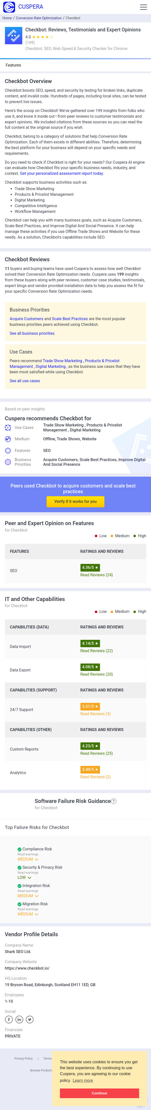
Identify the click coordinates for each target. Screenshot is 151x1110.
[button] (143, 7)
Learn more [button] (83, 1080)
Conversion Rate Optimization (39, 18)
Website (89, 439)
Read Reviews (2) (95, 777)
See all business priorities (32, 333)
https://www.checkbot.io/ (27, 968)
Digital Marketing (85, 430)
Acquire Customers (27, 318)
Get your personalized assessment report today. (62, 173)
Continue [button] (99, 1093)
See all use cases (25, 380)
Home (7, 18)
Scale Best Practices (70, 318)
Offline (49, 439)
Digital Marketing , (52, 366)
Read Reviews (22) (96, 650)
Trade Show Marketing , (64, 360)
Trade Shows (68, 439)
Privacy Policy (23, 1058)
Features (13, 65)
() (30, 42)
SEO (47, 450)
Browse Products (41, 1070)
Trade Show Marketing (63, 425)
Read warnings (28, 872)
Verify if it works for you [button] (75, 490)
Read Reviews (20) (96, 674)
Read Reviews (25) (96, 753)
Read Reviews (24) (96, 575)
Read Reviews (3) (95, 713)
